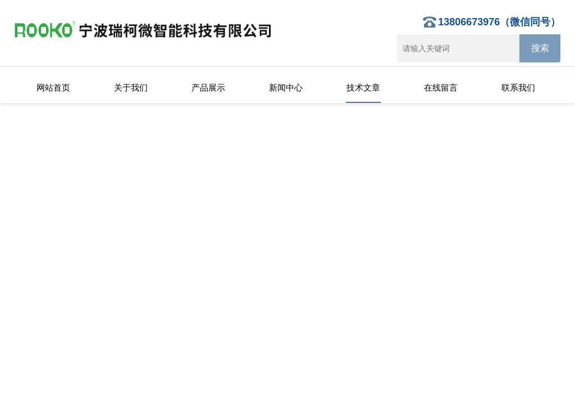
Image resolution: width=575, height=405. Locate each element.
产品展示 (208, 87)
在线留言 (441, 87)
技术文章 (363, 87)
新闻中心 (286, 87)
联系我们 (518, 87)
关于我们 (131, 87)
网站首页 (53, 87)
